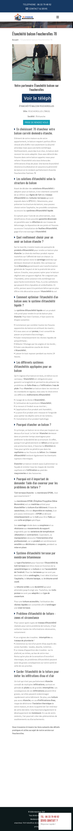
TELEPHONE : (37, 4)
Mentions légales (36, 819)
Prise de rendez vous (36, 122)
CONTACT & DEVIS (38, 8)
